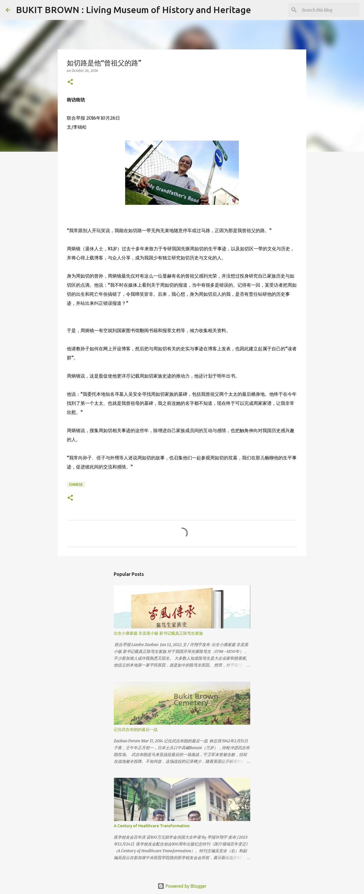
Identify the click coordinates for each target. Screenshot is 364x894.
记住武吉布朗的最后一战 (136, 729)
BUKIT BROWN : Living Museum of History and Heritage (133, 10)
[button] (70, 82)
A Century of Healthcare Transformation (152, 826)
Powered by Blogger (182, 886)
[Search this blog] (329, 10)
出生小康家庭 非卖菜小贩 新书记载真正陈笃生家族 (158, 633)
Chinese (76, 484)
